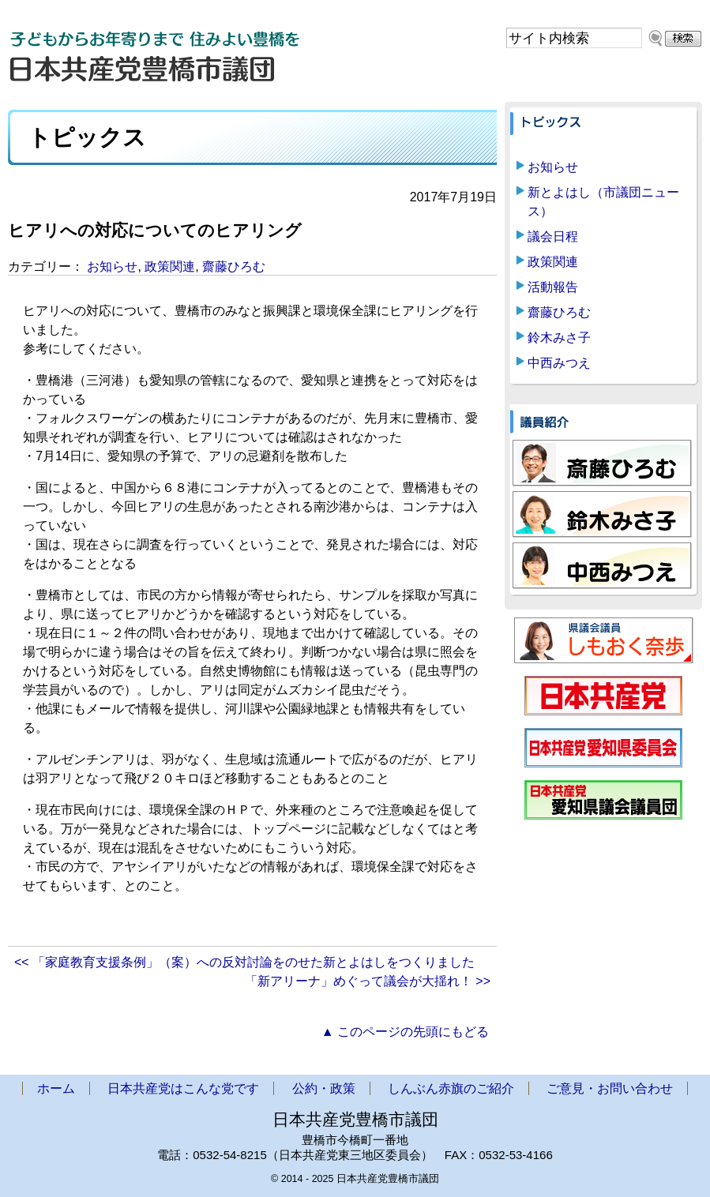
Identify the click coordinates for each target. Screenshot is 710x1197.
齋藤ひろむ (233, 266)
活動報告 (553, 287)
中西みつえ (559, 363)
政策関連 (170, 266)
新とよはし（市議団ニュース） (603, 202)
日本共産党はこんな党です (183, 1088)
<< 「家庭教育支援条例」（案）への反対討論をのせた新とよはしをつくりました (244, 962)
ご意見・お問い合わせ (610, 1088)
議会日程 (553, 236)
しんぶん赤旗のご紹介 (451, 1088)
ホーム (56, 1088)
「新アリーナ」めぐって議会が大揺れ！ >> (367, 981)
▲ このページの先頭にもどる (405, 1031)
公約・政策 (323, 1088)
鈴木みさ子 (559, 337)
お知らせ (112, 266)
